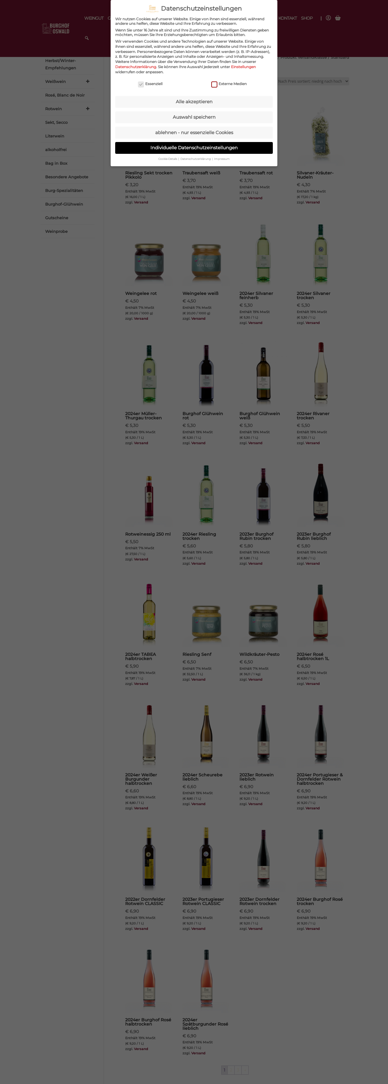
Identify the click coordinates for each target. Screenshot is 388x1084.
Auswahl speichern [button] (194, 113)
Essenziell (150, 80)
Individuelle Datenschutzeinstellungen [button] (194, 144)
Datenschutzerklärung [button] (195, 155)
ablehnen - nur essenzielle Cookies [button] (194, 128)
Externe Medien (229, 80)
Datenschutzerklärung (135, 63)
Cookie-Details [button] (168, 155)
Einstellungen (243, 63)
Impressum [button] (222, 155)
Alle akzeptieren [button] (194, 98)
